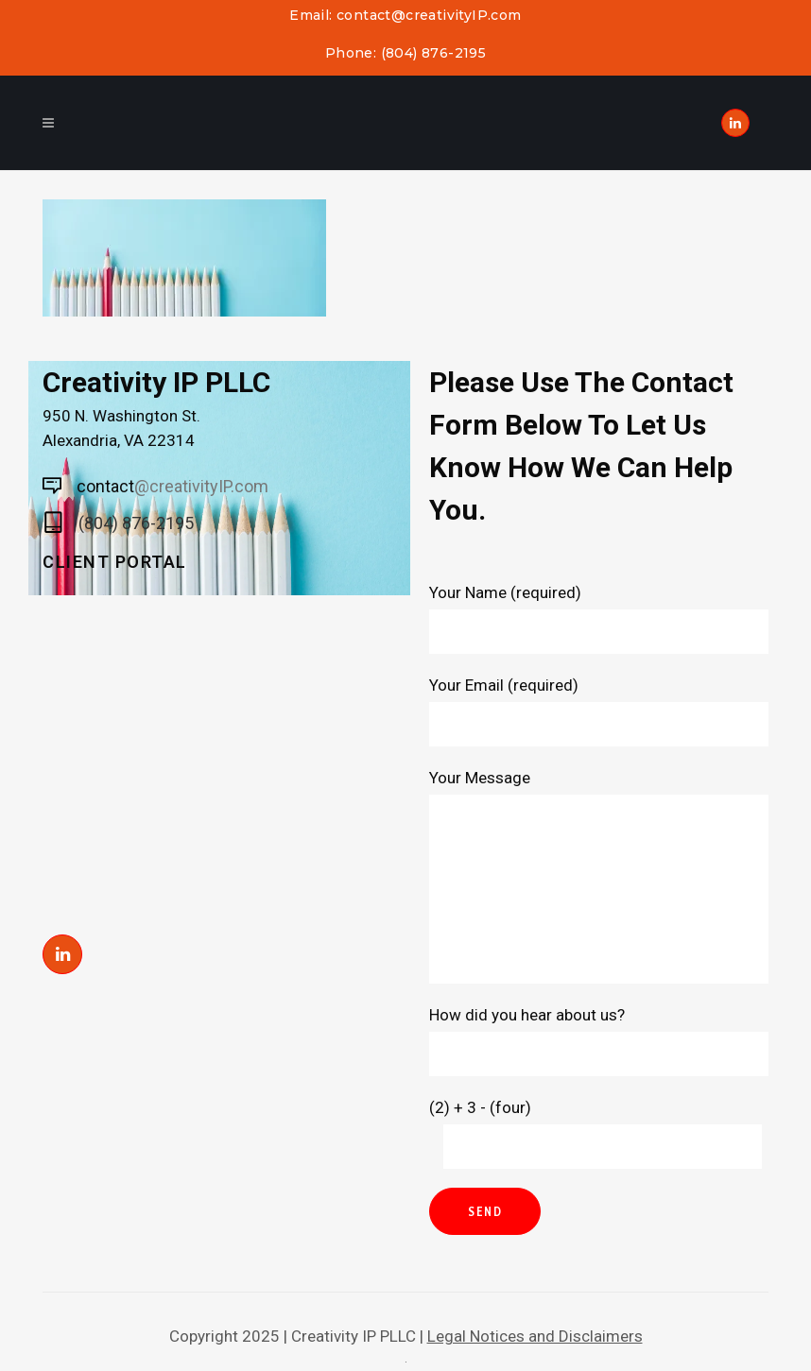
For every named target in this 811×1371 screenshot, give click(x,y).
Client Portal (115, 562)
